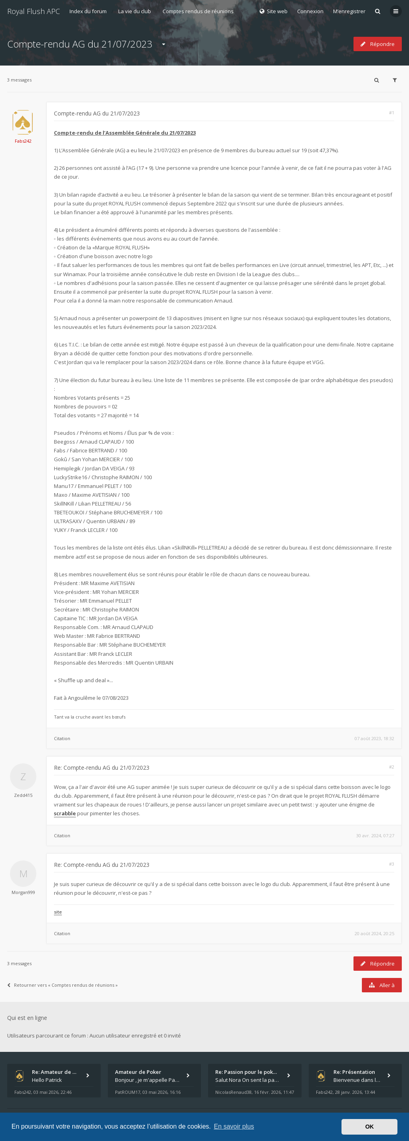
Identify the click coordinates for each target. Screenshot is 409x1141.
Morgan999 (23, 892)
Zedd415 (23, 795)
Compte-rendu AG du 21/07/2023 (80, 43)
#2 (391, 767)
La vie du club (134, 11)
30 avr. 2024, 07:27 (375, 835)
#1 (391, 112)
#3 (391, 864)
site (58, 912)
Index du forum (88, 11)
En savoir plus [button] (234, 1126)
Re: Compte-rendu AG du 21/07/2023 (101, 767)
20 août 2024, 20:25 (374, 933)
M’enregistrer (349, 11)
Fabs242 (23, 141)
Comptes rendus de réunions (198, 11)
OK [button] (369, 1126)
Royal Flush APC (33, 11)
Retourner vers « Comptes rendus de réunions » (62, 985)
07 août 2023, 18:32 (374, 738)
